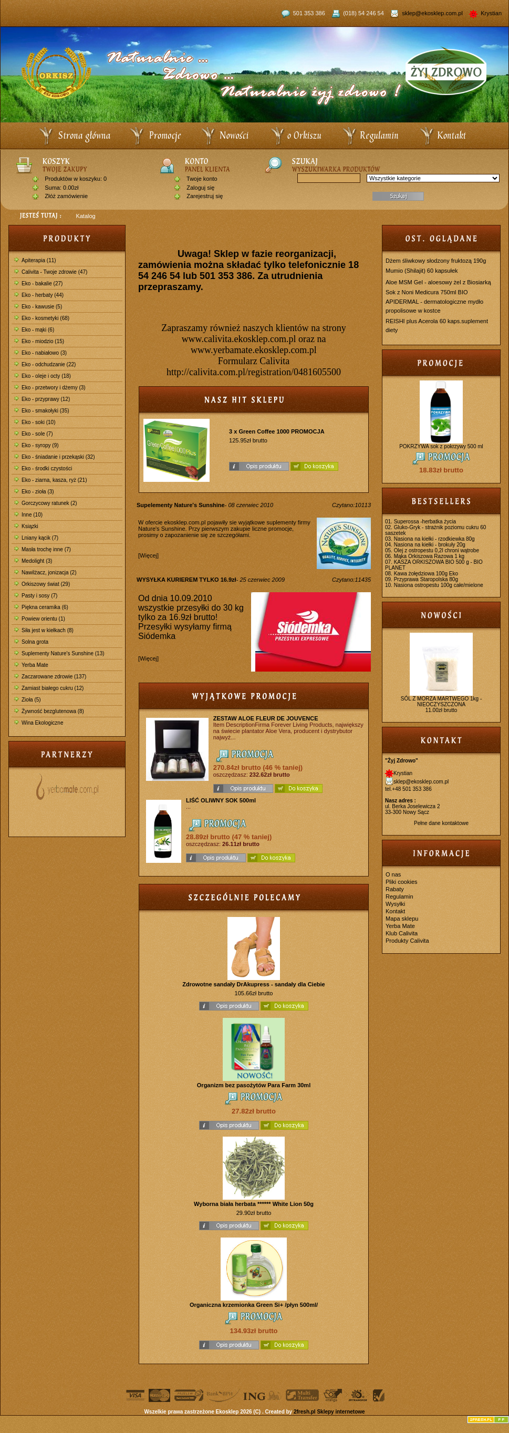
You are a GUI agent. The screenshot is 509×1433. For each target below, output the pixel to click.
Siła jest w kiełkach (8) (44, 630)
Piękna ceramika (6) (41, 607)
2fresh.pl (305, 1412)
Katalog (85, 216)
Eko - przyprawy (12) (42, 399)
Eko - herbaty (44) (39, 295)
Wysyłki (395, 904)
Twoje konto (201, 179)
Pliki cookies (402, 882)
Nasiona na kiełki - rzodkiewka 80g (434, 539)
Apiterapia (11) (35, 260)
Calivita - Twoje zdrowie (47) (50, 272)
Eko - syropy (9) (36, 445)
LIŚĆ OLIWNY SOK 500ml (221, 800)
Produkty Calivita (407, 940)
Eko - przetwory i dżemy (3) (50, 387)
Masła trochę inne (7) (42, 549)
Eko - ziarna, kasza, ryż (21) (50, 480)
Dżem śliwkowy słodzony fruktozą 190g (436, 260)
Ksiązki (26, 526)
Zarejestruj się (204, 196)
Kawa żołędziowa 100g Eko (426, 573)
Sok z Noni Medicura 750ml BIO (427, 292)
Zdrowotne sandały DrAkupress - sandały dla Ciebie (253, 984)
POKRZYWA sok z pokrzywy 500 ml (441, 446)
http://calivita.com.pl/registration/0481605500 (254, 372)
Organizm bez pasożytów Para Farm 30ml (253, 1085)
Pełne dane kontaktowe (441, 823)
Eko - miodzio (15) (39, 341)
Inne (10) (28, 515)
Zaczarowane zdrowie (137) (50, 676)
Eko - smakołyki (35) (41, 411)
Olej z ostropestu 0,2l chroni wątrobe (436, 550)
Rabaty (395, 889)
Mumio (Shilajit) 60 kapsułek (422, 270)
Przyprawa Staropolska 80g (426, 579)
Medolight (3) (33, 561)
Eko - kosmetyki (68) (41, 318)
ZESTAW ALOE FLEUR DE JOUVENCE (265, 718)
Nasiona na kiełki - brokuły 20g (429, 545)
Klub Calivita (402, 933)
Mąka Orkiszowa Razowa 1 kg (429, 556)
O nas (393, 874)
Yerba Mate (31, 665)
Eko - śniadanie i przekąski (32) (54, 457)
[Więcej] (148, 555)
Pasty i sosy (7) (35, 596)
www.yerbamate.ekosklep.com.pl (254, 350)
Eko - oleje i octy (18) (42, 376)
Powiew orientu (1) (39, 619)
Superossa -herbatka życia (425, 521)
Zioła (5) (27, 700)
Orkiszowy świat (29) (42, 584)
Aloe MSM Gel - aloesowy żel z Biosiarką (438, 282)
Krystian (490, 13)
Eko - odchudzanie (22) (45, 364)
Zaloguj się (200, 187)
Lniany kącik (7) (36, 538)
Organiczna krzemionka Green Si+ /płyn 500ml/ (254, 1305)
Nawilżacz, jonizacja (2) (45, 572)
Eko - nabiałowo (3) (40, 353)
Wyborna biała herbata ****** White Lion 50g (254, 1204)
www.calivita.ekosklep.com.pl (239, 339)
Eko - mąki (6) (34, 330)
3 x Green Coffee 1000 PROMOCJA (277, 431)
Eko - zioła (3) (34, 491)
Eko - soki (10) (34, 422)
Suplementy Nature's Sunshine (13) (59, 653)
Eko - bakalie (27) (38, 283)
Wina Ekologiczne (38, 723)
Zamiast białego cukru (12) (49, 688)
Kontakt (395, 911)
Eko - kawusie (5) (38, 307)
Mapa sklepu (402, 918)
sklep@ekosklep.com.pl (433, 13)
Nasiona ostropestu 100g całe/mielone (438, 585)
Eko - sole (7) (33, 434)
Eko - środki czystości (43, 468)
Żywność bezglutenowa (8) (49, 711)
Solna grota (31, 642)
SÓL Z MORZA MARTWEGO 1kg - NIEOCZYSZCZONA (441, 701)
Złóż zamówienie (66, 196)
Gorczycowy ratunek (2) (45, 503)
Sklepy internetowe (341, 1412)
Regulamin (399, 896)
